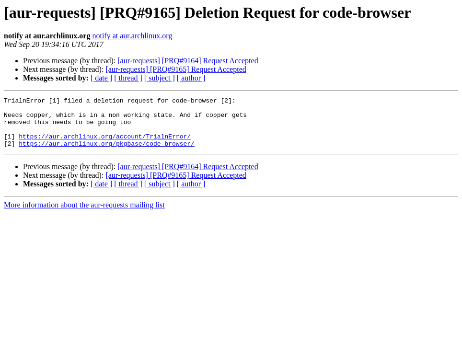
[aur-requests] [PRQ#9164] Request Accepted (187, 61)
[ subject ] (159, 78)
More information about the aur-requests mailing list (84, 215)
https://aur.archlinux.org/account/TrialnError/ (105, 144)
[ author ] (191, 78)
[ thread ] (128, 78)
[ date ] (101, 78)
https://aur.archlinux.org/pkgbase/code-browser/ (107, 153)
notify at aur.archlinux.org (132, 36)
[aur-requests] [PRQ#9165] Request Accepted (175, 69)
